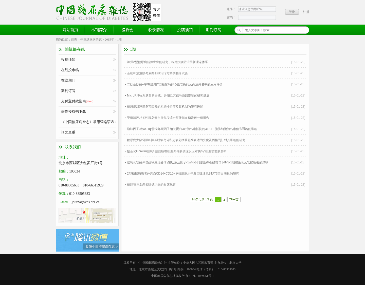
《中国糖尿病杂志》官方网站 (94, 12)
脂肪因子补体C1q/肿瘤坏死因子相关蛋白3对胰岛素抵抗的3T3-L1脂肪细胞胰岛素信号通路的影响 (192, 129)
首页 (74, 39)
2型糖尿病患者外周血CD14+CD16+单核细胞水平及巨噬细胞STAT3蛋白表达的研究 (183, 173)
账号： (231, 9)
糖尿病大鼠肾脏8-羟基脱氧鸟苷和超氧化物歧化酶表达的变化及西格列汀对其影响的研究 (186, 140)
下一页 (234, 199)
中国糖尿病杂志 (91, 39)
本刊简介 (99, 29)
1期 (119, 39)
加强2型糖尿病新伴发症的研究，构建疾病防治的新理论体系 (167, 62)
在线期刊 (68, 80)
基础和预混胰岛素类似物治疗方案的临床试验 (157, 73)
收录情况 (156, 29)
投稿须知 (185, 29)
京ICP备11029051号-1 (199, 276)
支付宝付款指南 (77, 101)
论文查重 (68, 132)
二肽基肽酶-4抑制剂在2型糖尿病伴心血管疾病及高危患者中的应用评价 (175, 84)
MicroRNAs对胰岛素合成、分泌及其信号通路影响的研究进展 (168, 95)
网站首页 (70, 29)
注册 (306, 12)
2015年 (109, 39)
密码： (231, 17)
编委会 (128, 29)
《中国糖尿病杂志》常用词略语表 (87, 122)
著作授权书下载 (73, 111)
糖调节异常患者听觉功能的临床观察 (151, 184)
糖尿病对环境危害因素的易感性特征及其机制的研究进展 (165, 106)
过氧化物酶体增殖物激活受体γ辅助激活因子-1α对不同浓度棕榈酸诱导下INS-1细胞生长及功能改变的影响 (197, 162)
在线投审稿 (70, 70)
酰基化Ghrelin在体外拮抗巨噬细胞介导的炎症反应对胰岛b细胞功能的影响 (177, 151)
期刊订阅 (214, 29)
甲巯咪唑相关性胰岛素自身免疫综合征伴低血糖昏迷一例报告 (168, 118)
